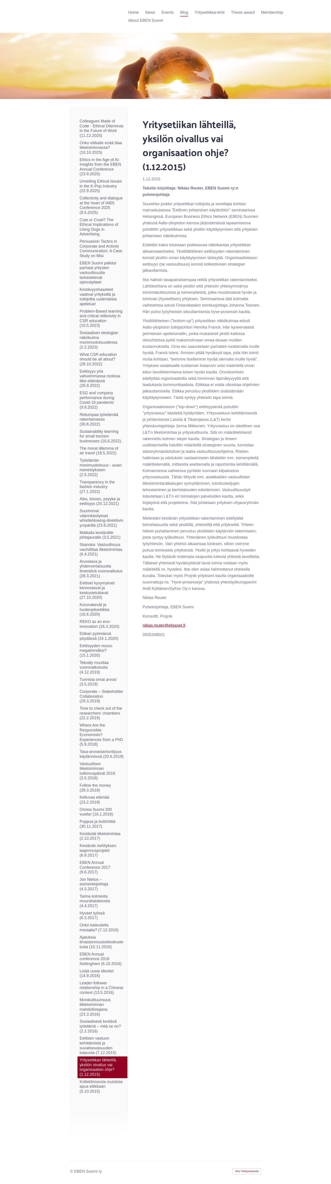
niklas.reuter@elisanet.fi (164, 625)
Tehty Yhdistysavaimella (247, 1171)
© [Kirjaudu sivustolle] (72, 1171)
